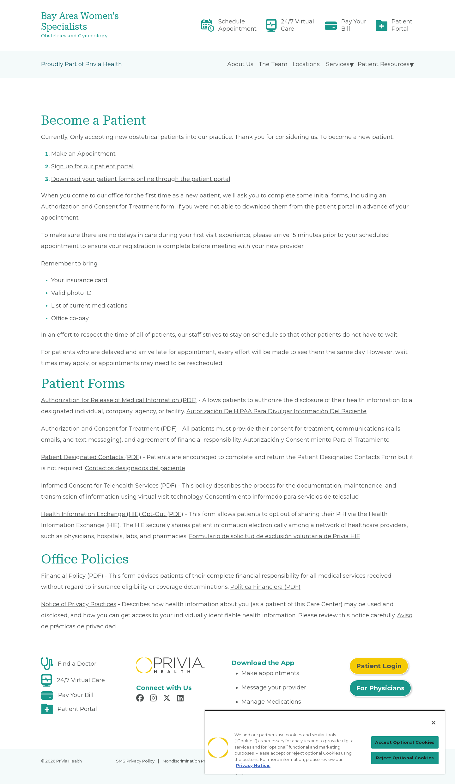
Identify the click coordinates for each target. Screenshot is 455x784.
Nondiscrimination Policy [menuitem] (188, 760)
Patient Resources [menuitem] (384, 64)
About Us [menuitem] (240, 64)
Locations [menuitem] (306, 64)
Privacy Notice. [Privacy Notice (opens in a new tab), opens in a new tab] (253, 765)
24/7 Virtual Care (297, 25)
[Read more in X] (168, 698)
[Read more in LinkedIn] (181, 698)
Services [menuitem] (337, 64)
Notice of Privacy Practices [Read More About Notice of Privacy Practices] (78, 604)
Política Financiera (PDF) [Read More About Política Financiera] (265, 586)
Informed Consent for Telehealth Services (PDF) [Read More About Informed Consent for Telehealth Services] (108, 485)
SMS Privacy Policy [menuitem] (135, 760)
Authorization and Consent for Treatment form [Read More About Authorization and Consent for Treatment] (107, 206)
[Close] (433, 723)
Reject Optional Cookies (405, 757)
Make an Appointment (83, 153)
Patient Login (379, 666)
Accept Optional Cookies (404, 742)
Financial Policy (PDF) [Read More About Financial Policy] (72, 575)
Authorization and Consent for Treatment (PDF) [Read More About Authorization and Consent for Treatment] (109, 428)
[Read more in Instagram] (154, 698)
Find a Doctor (77, 663)
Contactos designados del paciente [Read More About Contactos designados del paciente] (135, 468)
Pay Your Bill (353, 25)
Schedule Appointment (237, 25)
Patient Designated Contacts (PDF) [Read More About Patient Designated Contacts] (91, 457)
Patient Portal (401, 25)
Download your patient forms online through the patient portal (140, 179)
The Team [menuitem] (273, 64)
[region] (325, 742)
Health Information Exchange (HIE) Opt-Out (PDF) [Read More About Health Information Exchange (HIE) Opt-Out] (112, 514)
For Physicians (380, 688)
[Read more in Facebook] (141, 698)
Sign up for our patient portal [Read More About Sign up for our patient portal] (92, 166)
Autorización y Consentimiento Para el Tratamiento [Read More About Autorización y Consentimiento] (316, 439)
